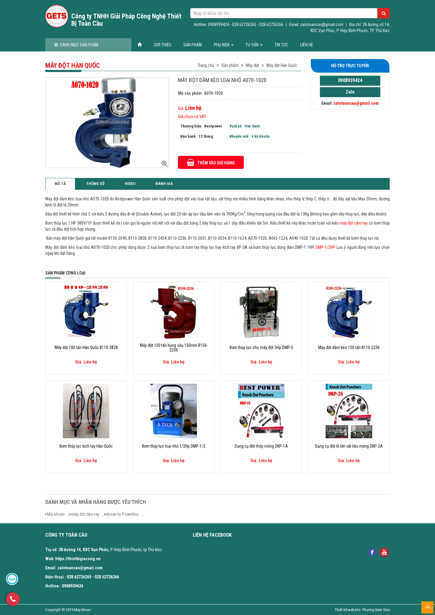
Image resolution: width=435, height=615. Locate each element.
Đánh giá (164, 183)
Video (130, 183)
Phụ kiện (224, 44)
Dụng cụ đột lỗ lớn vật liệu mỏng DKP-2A (349, 446)
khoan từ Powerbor (122, 514)
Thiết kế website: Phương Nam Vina (362, 609)
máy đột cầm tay (85, 514)
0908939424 (350, 80)
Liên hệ (306, 44)
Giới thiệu (162, 44)
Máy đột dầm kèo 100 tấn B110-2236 (349, 347)
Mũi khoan (56, 514)
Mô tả (60, 183)
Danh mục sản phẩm (76, 44)
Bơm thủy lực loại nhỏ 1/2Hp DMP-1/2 (173, 446)
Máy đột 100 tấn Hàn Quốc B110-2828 (86, 347)
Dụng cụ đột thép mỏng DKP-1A (261, 446)
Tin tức (281, 44)
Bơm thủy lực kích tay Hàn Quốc (86, 446)
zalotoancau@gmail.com (356, 103)
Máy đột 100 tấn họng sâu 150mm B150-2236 (174, 347)
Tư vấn (254, 44)
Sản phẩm (192, 44)
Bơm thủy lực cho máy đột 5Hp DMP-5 (261, 347)
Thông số (95, 183)
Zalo (350, 92)
